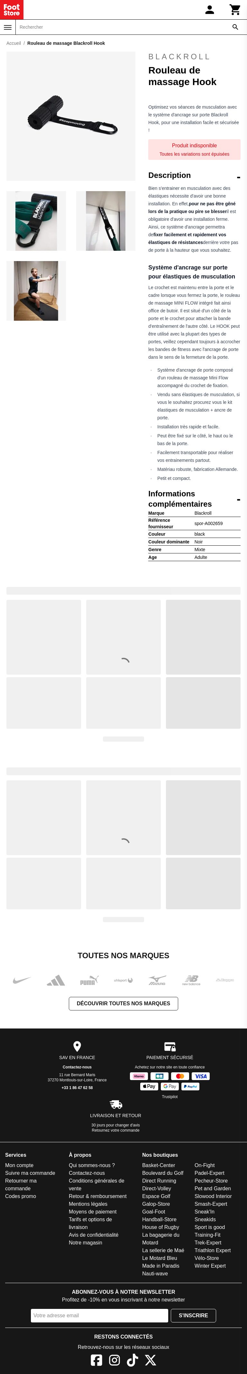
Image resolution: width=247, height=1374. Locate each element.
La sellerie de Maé (163, 1250)
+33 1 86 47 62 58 (77, 1088)
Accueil (13, 43)
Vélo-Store (207, 1258)
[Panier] (235, 9)
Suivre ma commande (30, 1173)
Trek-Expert (208, 1242)
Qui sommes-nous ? (92, 1165)
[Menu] (7, 27)
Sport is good (210, 1227)
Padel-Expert (209, 1173)
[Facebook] (96, 1361)
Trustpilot (170, 1097)
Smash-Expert (211, 1204)
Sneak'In (205, 1211)
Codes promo (20, 1196)
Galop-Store (156, 1204)
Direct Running (159, 1181)
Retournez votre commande (116, 1130)
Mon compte (19, 1165)
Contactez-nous (77, 1067)
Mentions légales (88, 1204)
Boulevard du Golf (162, 1173)
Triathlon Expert (213, 1250)
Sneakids (205, 1219)
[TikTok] (132, 1361)
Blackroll (179, 56)
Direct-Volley (156, 1188)
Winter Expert (210, 1266)
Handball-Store (159, 1219)
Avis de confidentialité (93, 1235)
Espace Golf (156, 1196)
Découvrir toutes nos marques (123, 1003)
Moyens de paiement (93, 1211)
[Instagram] (114, 1361)
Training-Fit (207, 1235)
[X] (150, 1361)
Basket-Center (158, 1165)
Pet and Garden (213, 1188)
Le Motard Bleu (159, 1258)
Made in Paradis (160, 1266)
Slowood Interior (213, 1196)
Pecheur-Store (211, 1181)
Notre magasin (85, 1242)
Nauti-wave (155, 1273)
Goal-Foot (153, 1211)
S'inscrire (193, 1315)
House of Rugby (160, 1227)
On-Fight (205, 1165)
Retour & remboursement (98, 1196)
